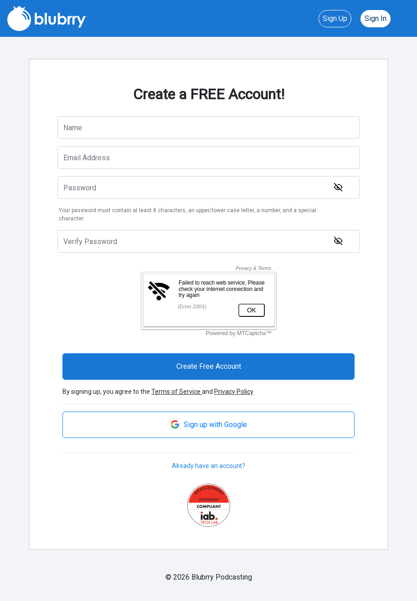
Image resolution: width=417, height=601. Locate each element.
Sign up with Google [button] (208, 424)
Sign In (375, 18)
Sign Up (335, 18)
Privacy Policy (233, 391)
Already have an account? (209, 465)
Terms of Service (176, 391)
